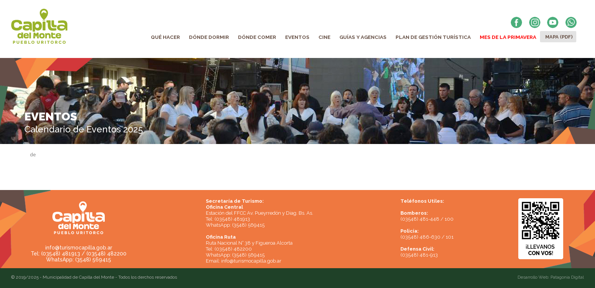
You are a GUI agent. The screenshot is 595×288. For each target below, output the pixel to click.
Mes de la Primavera (508, 37)
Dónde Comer (257, 37)
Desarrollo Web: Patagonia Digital (551, 277)
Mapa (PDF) (559, 37)
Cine (324, 37)
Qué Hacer (165, 37)
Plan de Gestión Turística (433, 37)
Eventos (297, 37)
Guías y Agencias (363, 37)
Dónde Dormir (209, 37)
